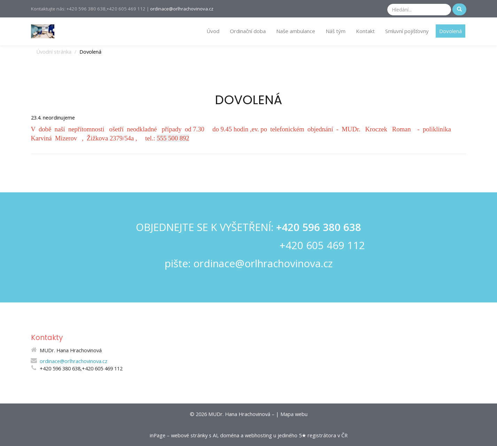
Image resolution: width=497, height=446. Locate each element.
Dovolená (450, 31)
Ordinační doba (248, 31)
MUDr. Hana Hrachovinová (239, 413)
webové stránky (189, 435)
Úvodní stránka (53, 51)
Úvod (213, 31)
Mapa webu (294, 413)
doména (229, 435)
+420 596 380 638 (318, 227)
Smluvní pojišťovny (407, 31)
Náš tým (335, 31)
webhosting (258, 435)
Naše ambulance (295, 31)
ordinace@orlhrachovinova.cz (181, 9)
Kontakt (365, 31)
